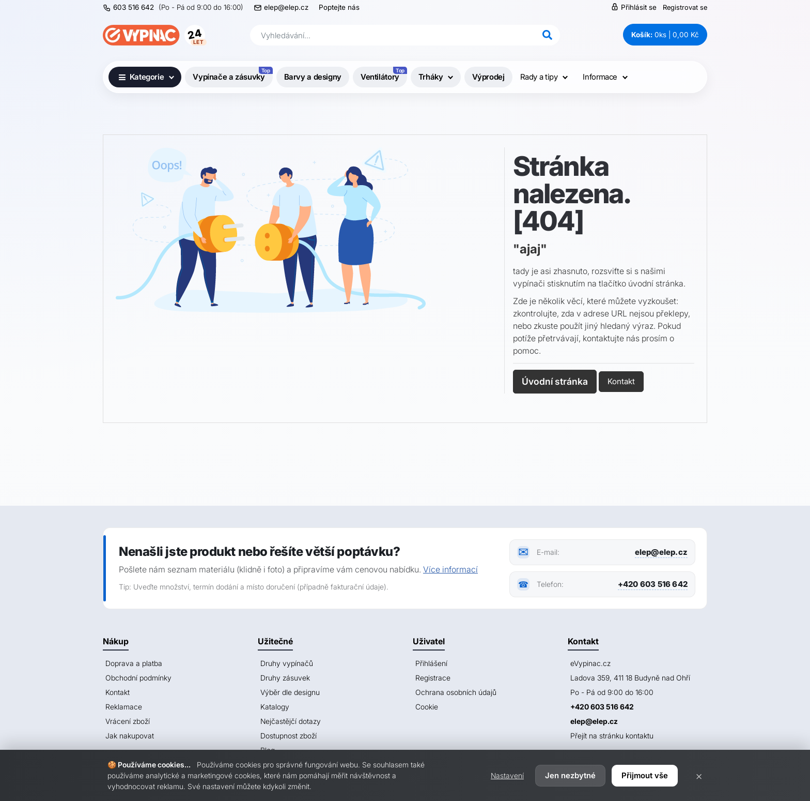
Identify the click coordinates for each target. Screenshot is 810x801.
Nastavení (507, 775)
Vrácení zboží (127, 721)
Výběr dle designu (290, 692)
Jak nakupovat (129, 735)
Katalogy (274, 706)
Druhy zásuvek (285, 677)
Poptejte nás (339, 7)
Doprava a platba (133, 663)
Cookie (426, 706)
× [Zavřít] (699, 775)
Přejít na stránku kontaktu (611, 735)
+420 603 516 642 (653, 584)
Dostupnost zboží (288, 735)
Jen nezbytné (570, 775)
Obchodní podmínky (138, 677)
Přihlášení (431, 663)
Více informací (450, 569)
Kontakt (621, 381)
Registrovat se (685, 7)
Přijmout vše (644, 775)
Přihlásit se (634, 7)
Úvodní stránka (555, 381)
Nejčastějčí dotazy (290, 721)
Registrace (432, 677)
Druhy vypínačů (286, 663)
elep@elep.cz (286, 7)
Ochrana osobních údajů (455, 692)
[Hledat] (547, 35)
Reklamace (123, 706)
